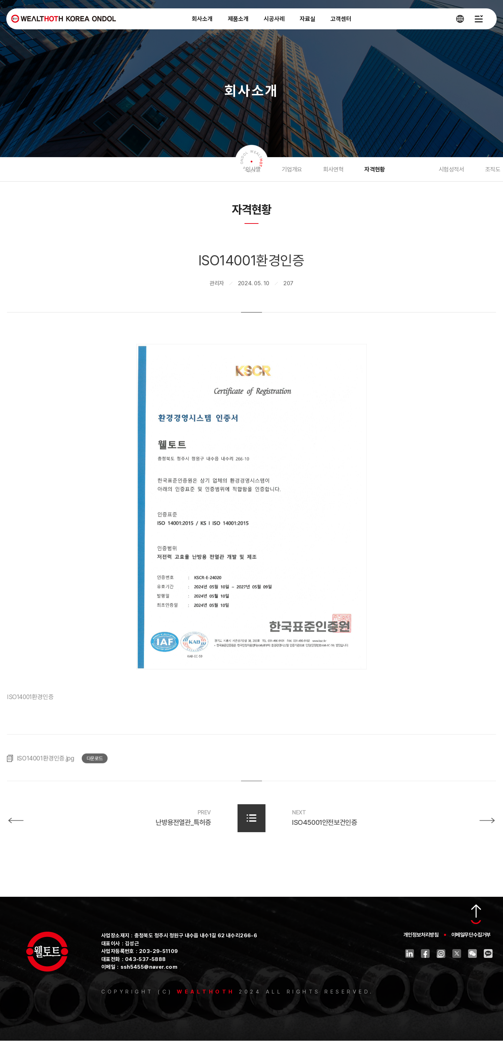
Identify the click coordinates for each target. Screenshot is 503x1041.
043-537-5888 (145, 959)
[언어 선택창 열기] (459, 21)
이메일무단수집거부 (471, 935)
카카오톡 (488, 954)
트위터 (456, 954)
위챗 (472, 954)
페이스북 (425, 954)
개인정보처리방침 (421, 935)
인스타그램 (441, 954)
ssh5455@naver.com (149, 967)
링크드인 (409, 954)
